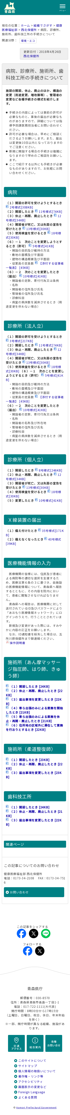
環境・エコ (28, 41)
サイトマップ (27, 1066)
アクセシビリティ (30, 1081)
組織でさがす (43, 25)
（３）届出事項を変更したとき (34, 701)
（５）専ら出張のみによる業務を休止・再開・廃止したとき (33, 719)
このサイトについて (32, 1060)
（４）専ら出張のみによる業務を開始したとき (34, 710)
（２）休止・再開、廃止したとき (34, 693)
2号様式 (21, 207)
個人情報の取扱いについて (37, 1071)
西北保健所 (29, 30)
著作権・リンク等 (30, 1076)
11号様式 (50, 211)
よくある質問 (27, 1097)
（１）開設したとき (29, 686)
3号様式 (21, 341)
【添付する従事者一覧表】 (35, 265)
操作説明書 (17, 643)
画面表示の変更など (32, 1087)
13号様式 (38, 229)
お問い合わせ (19, 892)
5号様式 (43, 246)
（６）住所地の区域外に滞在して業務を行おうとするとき (34, 727)
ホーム (25, 25)
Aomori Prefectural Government (36, 1107)
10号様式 (35, 276)
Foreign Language (31, 1092)
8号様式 (50, 470)
